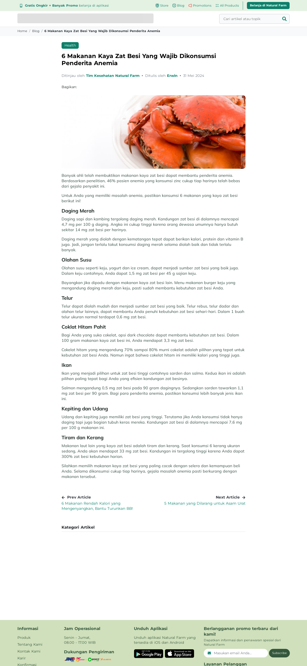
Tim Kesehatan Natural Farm (113, 75)
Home (22, 31)
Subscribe (279, 653)
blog (35, 31)
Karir (21, 658)
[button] (153, 527)
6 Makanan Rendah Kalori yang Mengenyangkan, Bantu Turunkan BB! (97, 506)
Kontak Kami (28, 651)
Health (70, 45)
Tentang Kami (29, 644)
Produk (24, 637)
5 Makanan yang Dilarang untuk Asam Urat (204, 503)
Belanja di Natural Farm (268, 5)
